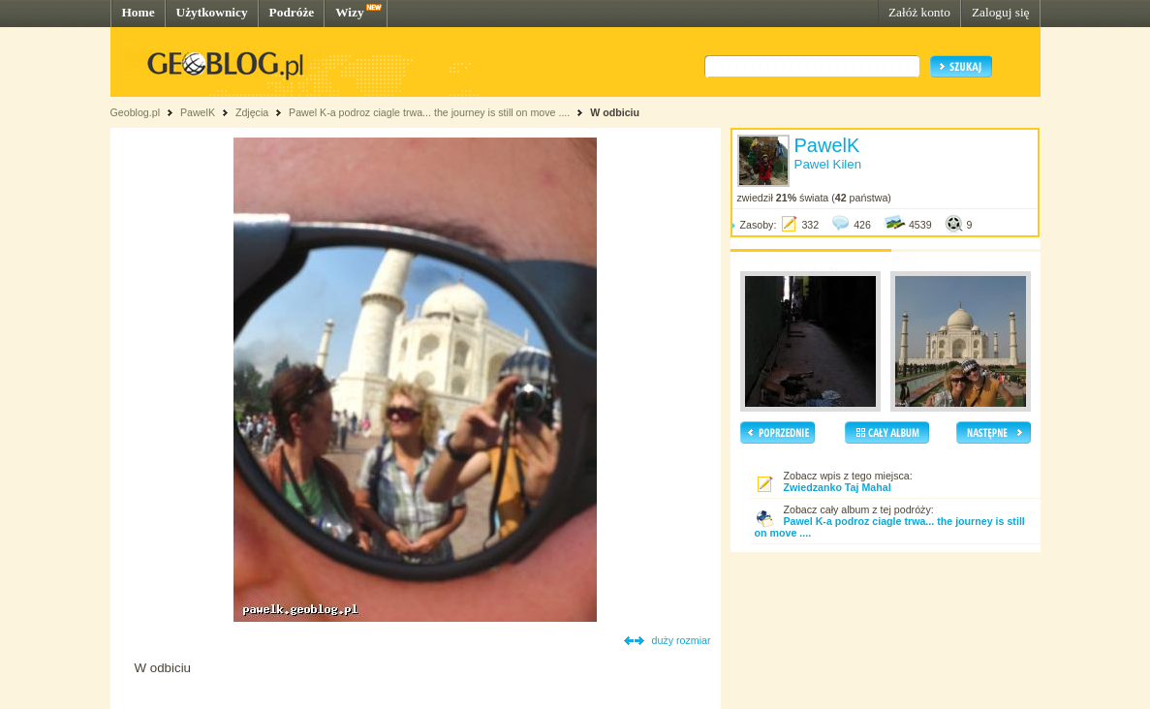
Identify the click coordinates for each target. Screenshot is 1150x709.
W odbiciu (614, 112)
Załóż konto (919, 12)
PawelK (197, 112)
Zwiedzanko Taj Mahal (837, 487)
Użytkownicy (212, 12)
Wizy (349, 12)
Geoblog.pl (135, 112)
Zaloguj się (1001, 12)
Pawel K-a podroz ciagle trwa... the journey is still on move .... (429, 112)
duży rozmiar (681, 640)
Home (138, 12)
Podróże (292, 12)
